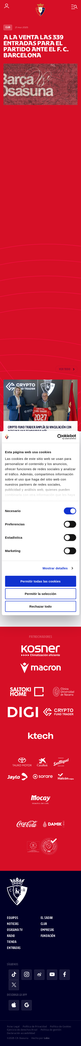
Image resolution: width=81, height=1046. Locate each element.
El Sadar (47, 918)
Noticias (13, 924)
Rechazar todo (40, 606)
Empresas (47, 930)
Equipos (12, 918)
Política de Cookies (60, 1026)
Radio (11, 936)
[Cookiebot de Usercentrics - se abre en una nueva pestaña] (57, 437)
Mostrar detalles (55, 568)
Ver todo (64, 369)
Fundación (48, 936)
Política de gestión (51, 1029)
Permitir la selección (40, 594)
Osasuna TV (14, 930)
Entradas (14, 948)
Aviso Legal (13, 1026)
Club (7, 27)
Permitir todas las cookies (41, 581)
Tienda (11, 942)
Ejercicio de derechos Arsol (22, 1029)
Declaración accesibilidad (21, 1033)
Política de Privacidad (35, 1026)
